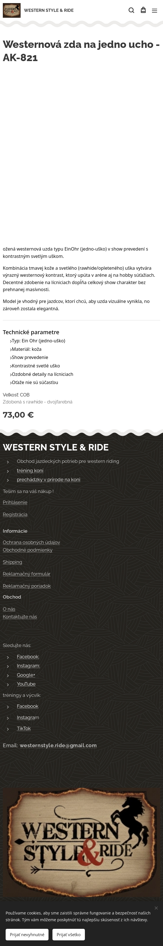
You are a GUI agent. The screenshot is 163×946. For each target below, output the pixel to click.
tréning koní (30, 470)
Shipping (12, 562)
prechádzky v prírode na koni (48, 479)
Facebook (27, 706)
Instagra (26, 717)
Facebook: (28, 656)
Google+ (26, 675)
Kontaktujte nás (20, 616)
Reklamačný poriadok (27, 586)
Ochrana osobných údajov (31, 542)
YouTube (26, 684)
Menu (154, 10)
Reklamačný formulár (26, 574)
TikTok (24, 728)
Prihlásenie (15, 502)
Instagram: (28, 665)
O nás (9, 609)
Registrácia (15, 514)
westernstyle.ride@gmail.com (58, 745)
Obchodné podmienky (27, 550)
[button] (131, 10)
